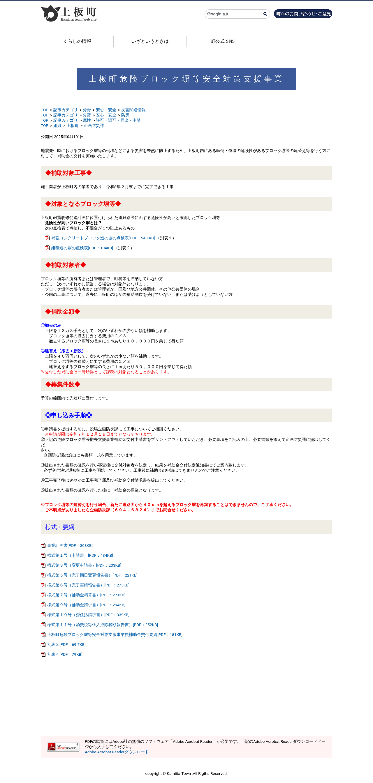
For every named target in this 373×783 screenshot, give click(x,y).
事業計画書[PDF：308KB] (70, 545)
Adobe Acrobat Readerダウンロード (117, 752)
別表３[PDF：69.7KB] (66, 644)
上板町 (72, 125)
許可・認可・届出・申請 (118, 120)
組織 (57, 125)
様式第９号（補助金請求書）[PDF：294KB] (86, 604)
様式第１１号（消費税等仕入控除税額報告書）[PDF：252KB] (102, 624)
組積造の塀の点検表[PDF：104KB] (82, 247)
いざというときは (150, 41)
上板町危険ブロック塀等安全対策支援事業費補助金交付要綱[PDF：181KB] (114, 634)
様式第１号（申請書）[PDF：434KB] (80, 555)
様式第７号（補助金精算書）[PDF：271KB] (86, 595)
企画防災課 (94, 125)
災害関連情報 (133, 109)
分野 (87, 109)
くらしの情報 (77, 41)
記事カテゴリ (65, 109)
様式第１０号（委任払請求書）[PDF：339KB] (88, 614)
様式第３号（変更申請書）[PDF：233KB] (84, 565)
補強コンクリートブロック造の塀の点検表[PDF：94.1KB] (103, 238)
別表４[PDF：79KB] (64, 654)
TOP (44, 109)
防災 (125, 115)
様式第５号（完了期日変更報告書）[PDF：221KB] (92, 575)
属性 (87, 120)
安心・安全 (106, 109)
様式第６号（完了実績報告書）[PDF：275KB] (88, 585)
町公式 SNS (223, 41)
